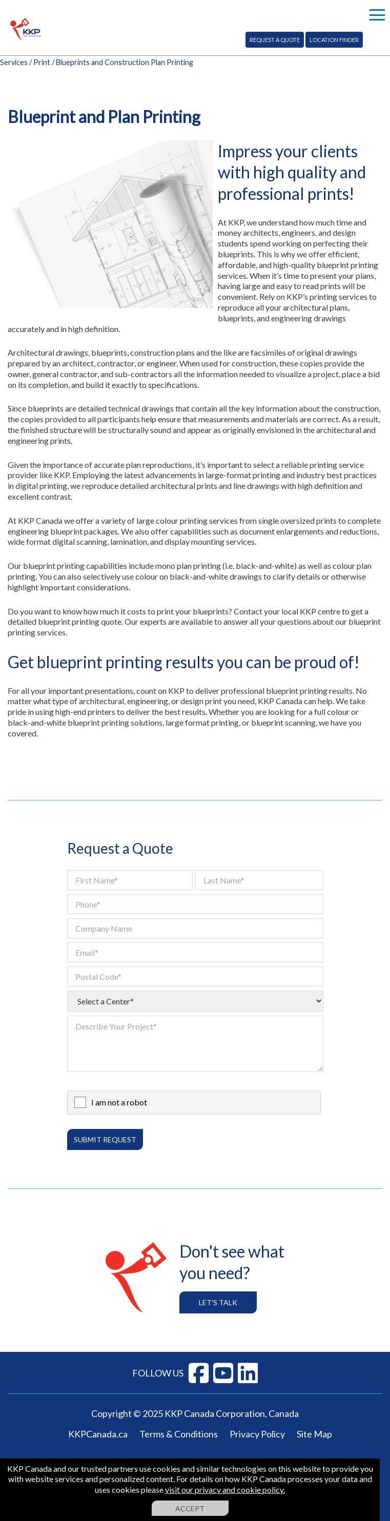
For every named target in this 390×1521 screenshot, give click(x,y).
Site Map (314, 1434)
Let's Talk (218, 1302)
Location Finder (334, 39)
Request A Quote (275, 39)
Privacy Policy (257, 1434)
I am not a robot (119, 1102)
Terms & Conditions (178, 1434)
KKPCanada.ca (98, 1434)
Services (14, 62)
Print (41, 62)
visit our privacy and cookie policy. (225, 1489)
